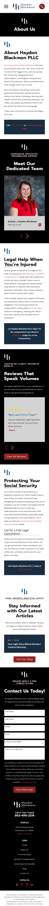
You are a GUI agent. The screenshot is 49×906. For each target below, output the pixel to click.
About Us (24, 849)
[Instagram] (27, 884)
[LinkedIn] (32, 884)
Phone (7, 727)
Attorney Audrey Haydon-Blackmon (19, 65)
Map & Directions (24, 833)
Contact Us (24, 873)
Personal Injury (24, 854)
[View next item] (27, 236)
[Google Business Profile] (17, 884)
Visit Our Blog (24, 659)
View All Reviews (16, 456)
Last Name (9, 719)
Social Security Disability (24, 864)
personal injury (35, 308)
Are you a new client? (13, 742)
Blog (24, 868)
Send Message (24, 789)
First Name (9, 711)
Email (7, 734)
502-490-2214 (24, 815)
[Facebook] (22, 884)
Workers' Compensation (24, 859)
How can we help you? (13, 749)
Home (24, 845)
